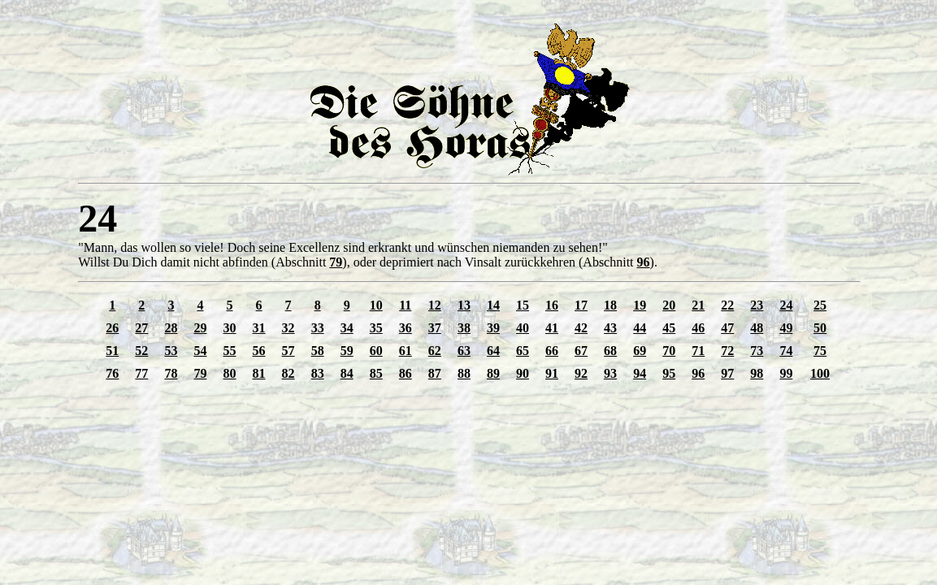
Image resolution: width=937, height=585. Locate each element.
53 (170, 351)
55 (229, 351)
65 (522, 351)
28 (170, 328)
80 (229, 373)
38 (464, 328)
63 (464, 351)
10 (376, 305)
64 (493, 351)
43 (610, 328)
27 (141, 328)
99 (785, 373)
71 (698, 351)
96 (643, 262)
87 (434, 373)
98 (756, 373)
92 (581, 373)
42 (581, 328)
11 (405, 305)
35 (376, 328)
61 (405, 351)
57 (288, 351)
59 (347, 351)
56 (259, 351)
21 (698, 305)
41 (551, 328)
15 (522, 305)
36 (405, 328)
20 (668, 305)
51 (112, 351)
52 (141, 351)
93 (610, 373)
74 (785, 351)
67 (581, 351)
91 (551, 373)
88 (464, 373)
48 (756, 328)
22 (727, 305)
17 (581, 305)
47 (727, 328)
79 (335, 262)
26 (112, 328)
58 (317, 351)
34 (347, 328)
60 (376, 351)
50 (819, 328)
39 (493, 328)
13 (464, 305)
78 (170, 373)
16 (551, 305)
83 (317, 373)
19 (639, 305)
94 (639, 373)
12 (434, 305)
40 (522, 328)
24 (785, 305)
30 (229, 328)
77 (141, 373)
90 (522, 373)
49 (785, 328)
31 (259, 328)
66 (551, 351)
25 (819, 305)
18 (610, 305)
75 (819, 351)
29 (199, 328)
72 (727, 351)
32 (288, 328)
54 (199, 351)
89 (493, 373)
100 (820, 373)
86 (405, 373)
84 (347, 373)
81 (259, 373)
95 (668, 373)
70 (668, 351)
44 (639, 328)
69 (639, 351)
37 (434, 328)
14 (493, 305)
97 (727, 373)
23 (756, 305)
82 (288, 373)
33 (317, 328)
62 (434, 351)
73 (756, 351)
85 (376, 373)
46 (698, 328)
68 (610, 351)
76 (112, 373)
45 (668, 328)
